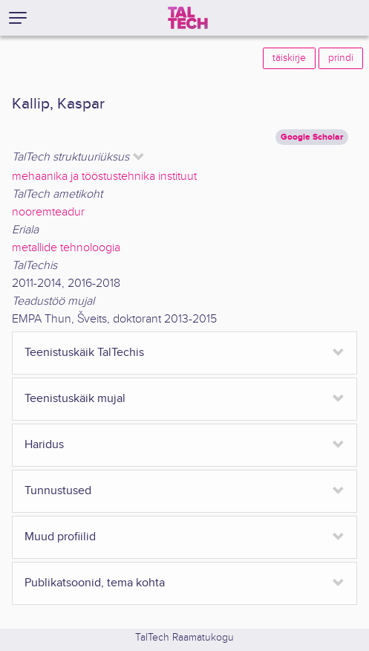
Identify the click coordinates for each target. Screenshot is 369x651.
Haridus (44, 445)
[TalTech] (188, 18)
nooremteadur (48, 212)
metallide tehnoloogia (66, 248)
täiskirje (289, 58)
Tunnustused (58, 491)
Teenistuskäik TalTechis (84, 353)
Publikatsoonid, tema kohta (95, 583)
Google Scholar (312, 137)
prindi (340, 58)
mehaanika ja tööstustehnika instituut (104, 176)
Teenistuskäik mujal (75, 399)
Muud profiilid (60, 537)
